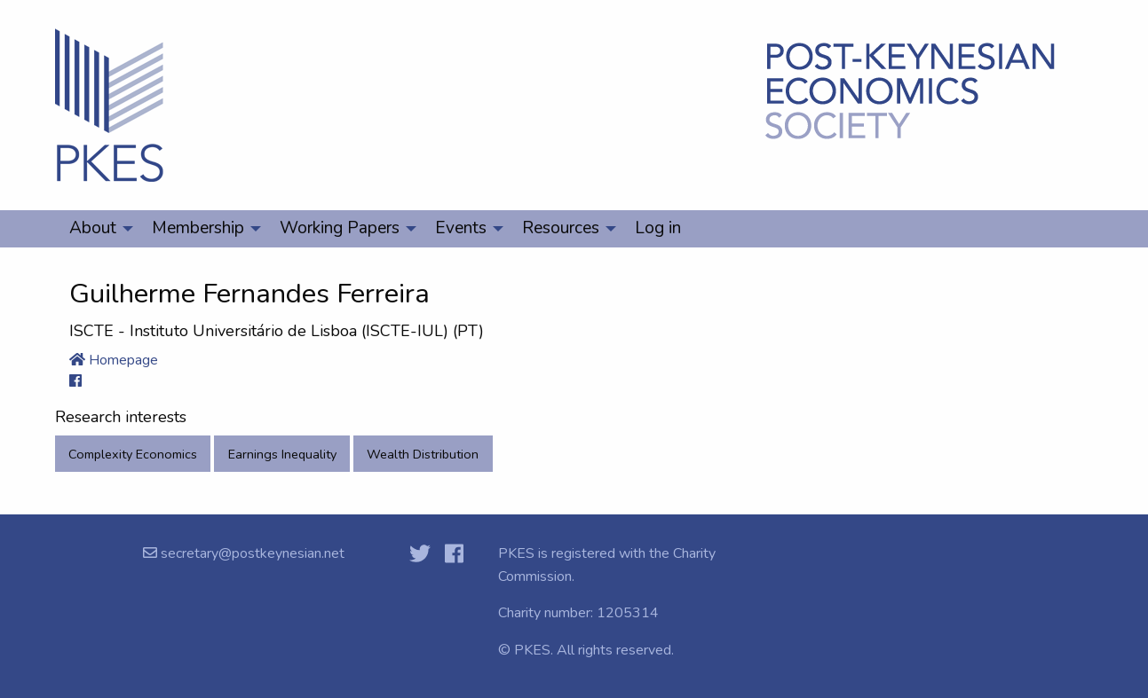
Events (461, 227)
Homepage (113, 360)
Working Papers (340, 227)
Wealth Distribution (423, 454)
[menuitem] (96, 228)
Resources (560, 227)
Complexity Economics (132, 454)
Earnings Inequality (282, 454)
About (92, 227)
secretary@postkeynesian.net (250, 553)
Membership (198, 227)
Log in (658, 227)
